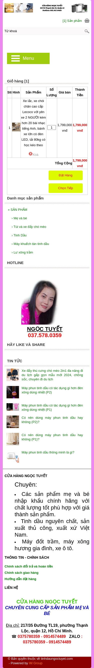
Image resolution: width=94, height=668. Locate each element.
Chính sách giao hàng (21, 573)
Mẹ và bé (19, 218)
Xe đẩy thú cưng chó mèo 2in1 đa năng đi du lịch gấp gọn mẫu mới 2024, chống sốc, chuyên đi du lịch (52, 375)
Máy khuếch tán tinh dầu (30, 244)
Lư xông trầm (22, 252)
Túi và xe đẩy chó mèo (29, 227)
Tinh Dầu (19, 235)
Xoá (33, 155)
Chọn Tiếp (65, 188)
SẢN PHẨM (17, 210)
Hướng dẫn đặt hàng (20, 579)
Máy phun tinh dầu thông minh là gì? (48, 452)
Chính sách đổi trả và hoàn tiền (29, 566)
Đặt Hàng (65, 175)
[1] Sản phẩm (72, 21)
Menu (28, 58)
